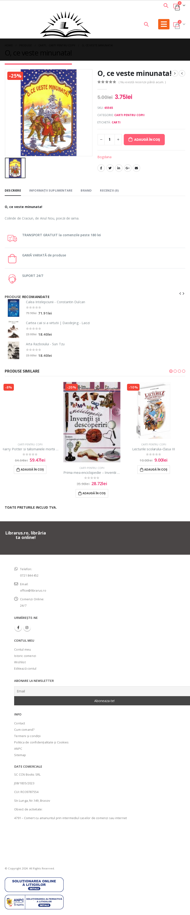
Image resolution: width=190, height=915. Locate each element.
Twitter (110, 168)
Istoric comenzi (25, 650)
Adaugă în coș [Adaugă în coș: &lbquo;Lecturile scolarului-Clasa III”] (159, 467)
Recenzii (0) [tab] (109, 187)
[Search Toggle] (166, 5)
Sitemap (20, 749)
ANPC (18, 743)
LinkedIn (119, 168)
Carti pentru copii (129, 115)
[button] (171, 368)
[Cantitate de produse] (109, 139)
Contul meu (22, 644)
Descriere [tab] (13, 187)
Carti (116, 122)
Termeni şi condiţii (27, 730)
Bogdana (104, 157)
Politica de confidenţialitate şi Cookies (41, 736)
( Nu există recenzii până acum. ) (142, 82)
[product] (13, 305)
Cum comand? (24, 724)
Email (136, 168)
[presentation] (180, 290)
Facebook (101, 168)
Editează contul (25, 663)
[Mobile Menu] (163, 24)
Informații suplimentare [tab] (51, 187)
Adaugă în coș (147, 139)
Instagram (27, 621)
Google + (128, 168)
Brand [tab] (86, 187)
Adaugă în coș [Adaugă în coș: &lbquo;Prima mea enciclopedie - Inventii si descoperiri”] (97, 490)
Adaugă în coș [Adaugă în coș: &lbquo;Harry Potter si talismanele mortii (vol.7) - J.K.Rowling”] (35, 467)
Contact (19, 717)
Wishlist (20, 656)
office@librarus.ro (33, 585)
